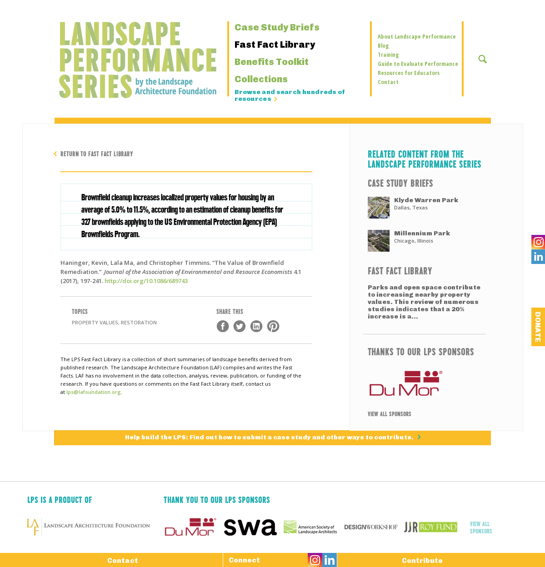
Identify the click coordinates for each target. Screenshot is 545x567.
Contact (388, 82)
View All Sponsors (389, 413)
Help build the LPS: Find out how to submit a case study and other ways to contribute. (270, 438)
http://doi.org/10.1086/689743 (146, 281)
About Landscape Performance (417, 36)
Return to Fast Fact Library (96, 153)
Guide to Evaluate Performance (418, 64)
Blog (383, 45)
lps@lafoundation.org (93, 391)
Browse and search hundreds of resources (290, 96)
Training (388, 54)
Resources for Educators (409, 73)
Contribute (422, 560)
